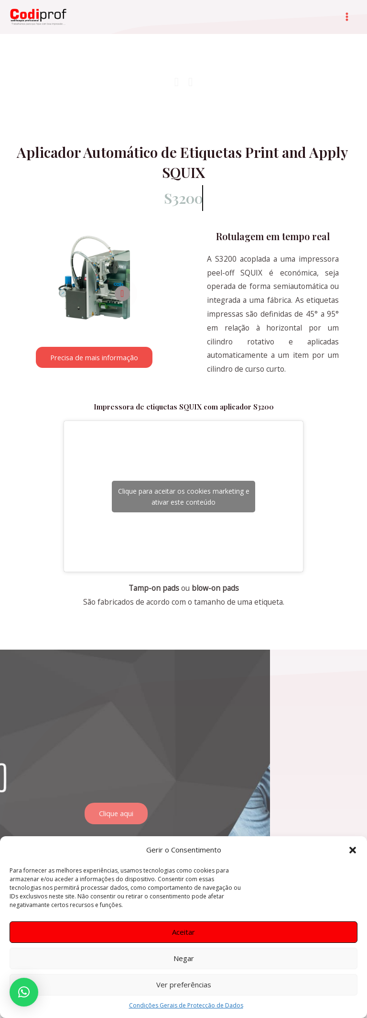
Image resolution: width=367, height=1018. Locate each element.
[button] (352, 850)
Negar (183, 958)
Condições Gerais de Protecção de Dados (186, 1005)
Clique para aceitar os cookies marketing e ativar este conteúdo (183, 497)
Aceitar (183, 932)
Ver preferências (183, 984)
